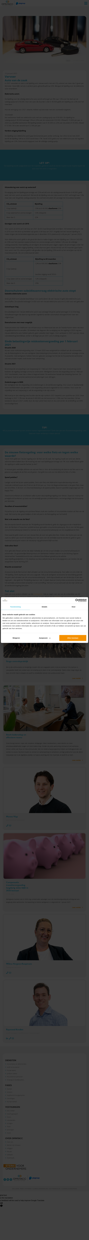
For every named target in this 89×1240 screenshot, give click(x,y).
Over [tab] (74, 607)
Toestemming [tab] (15, 607)
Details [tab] (44, 607)
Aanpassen (44, 638)
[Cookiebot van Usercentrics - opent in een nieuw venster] (76, 600)
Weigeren (16, 638)
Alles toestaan (72, 638)
